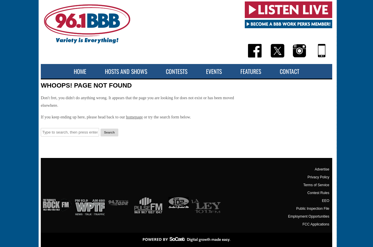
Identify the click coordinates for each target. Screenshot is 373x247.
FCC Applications (315, 224)
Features (250, 71)
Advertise (322, 169)
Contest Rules (318, 193)
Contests (176, 71)
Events (214, 71)
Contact (289, 71)
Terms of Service (316, 185)
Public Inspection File (312, 209)
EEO (325, 201)
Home (80, 71)
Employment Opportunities (308, 216)
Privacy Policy (318, 177)
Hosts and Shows (126, 71)
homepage (134, 117)
